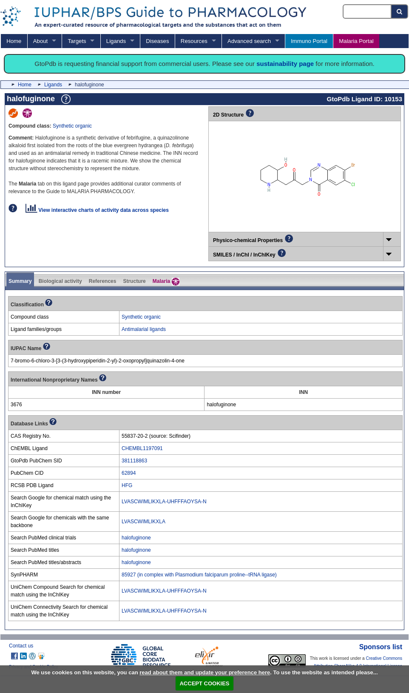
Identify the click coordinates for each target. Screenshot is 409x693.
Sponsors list (380, 646)
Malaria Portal (356, 41)
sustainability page (285, 63)
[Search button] (400, 11)
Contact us (21, 646)
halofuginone (136, 538)
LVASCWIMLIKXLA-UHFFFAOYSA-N (164, 502)
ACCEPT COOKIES (204, 683)
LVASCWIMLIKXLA (143, 522)
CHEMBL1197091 (142, 448)
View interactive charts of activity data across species (97, 210)
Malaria (166, 281)
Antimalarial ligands (144, 329)
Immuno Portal (309, 41)
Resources (194, 41)
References (102, 281)
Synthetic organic (72, 126)
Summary (20, 281)
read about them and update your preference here (204, 672)
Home (13, 41)
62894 (129, 473)
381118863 (134, 461)
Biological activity (60, 281)
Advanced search (249, 41)
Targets (77, 41)
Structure (134, 281)
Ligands (116, 41)
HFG (127, 485)
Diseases (157, 41)
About (40, 41)
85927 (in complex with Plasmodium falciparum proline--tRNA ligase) (199, 575)
